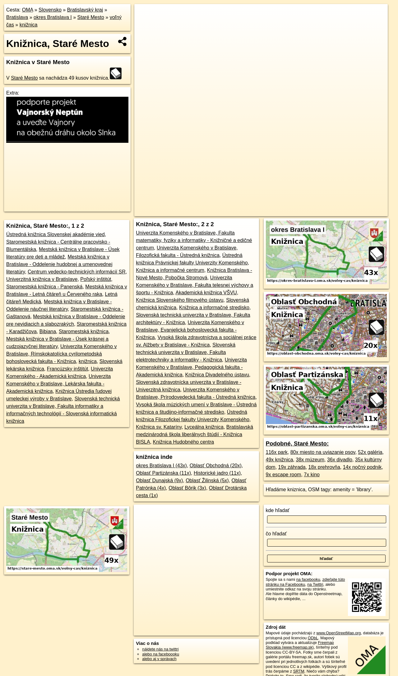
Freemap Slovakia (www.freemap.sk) (300, 645)
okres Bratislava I (53, 17)
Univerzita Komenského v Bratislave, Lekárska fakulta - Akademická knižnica (58, 384)
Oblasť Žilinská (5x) (207, 480)
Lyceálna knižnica (204, 427)
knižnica (29, 24)
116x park (277, 452)
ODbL (313, 638)
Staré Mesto (90, 17)
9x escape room (283, 474)
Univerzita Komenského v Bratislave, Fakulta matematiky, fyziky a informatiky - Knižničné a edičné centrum (194, 240)
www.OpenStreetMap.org (338, 633)
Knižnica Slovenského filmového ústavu (179, 300)
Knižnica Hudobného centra (183, 442)
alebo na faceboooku (160, 654)
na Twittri (315, 584)
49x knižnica (279, 459)
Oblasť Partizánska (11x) (163, 473)
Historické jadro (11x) (217, 473)
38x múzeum (310, 459)
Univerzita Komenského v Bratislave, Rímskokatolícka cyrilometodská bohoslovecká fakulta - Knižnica (61, 354)
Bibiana (47, 331)
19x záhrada (292, 467)
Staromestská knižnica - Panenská (44, 286)
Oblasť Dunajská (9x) (159, 480)
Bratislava (17, 17)
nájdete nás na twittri (160, 649)
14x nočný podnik (362, 467)
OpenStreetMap (260, 211)
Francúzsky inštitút (67, 368)
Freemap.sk (292, 211)
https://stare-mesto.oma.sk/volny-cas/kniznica (349, 211)
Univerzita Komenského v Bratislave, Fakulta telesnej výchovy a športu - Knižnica (194, 285)
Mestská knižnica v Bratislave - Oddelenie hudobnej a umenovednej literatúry (59, 264)
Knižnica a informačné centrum (170, 270)
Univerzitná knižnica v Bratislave (41, 279)
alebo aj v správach (159, 658)
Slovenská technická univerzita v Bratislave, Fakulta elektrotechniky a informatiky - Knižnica (185, 352)
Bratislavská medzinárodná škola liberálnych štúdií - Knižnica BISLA (194, 434)
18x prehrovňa (324, 467)
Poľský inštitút (95, 279)
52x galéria (370, 452)
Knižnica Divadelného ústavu (217, 374)
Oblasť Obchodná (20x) (216, 465)
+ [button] (145, 14)
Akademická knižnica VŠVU (206, 292)
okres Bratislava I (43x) (161, 465)
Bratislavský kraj (85, 9)
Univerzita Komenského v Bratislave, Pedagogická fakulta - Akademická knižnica (191, 367)
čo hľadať (276, 533)
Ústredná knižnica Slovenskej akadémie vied (55, 234)
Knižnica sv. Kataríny (159, 427)
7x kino (312, 474)
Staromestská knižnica (84, 331)
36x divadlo (339, 459)
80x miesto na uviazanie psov (322, 452)
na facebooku (308, 579)
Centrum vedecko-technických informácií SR (77, 271)
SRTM (298, 671)
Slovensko (50, 9)
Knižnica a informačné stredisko (214, 307)
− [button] (145, 24)
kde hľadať (278, 510)
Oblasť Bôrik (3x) (187, 488)
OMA (27, 9)
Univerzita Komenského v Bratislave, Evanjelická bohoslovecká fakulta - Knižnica (190, 330)
